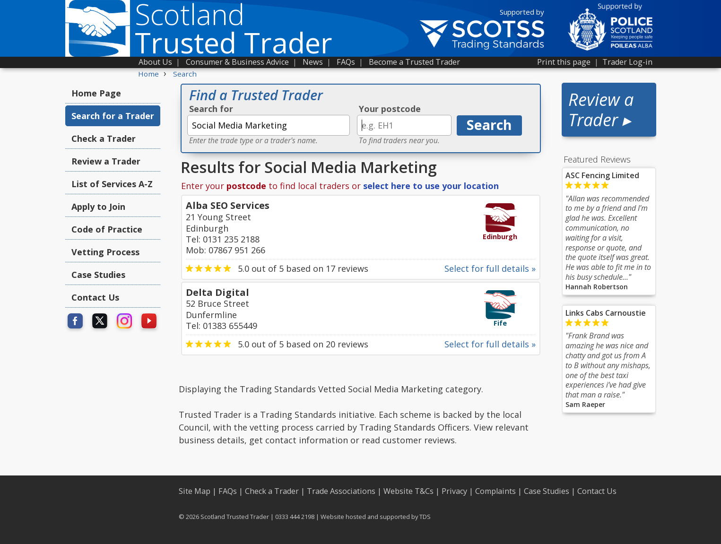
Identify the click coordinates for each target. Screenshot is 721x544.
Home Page (96, 93)
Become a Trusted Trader (414, 62)
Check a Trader (103, 138)
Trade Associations (341, 491)
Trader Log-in (627, 62)
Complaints (495, 491)
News (313, 62)
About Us (155, 62)
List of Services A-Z (112, 184)
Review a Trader (105, 161)
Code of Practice (106, 229)
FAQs (346, 62)
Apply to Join (98, 206)
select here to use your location (431, 185)
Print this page (564, 62)
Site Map (194, 491)
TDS (425, 516)
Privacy (454, 491)
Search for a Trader (112, 115)
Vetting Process (105, 252)
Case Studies (98, 274)
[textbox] (268, 125)
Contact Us (95, 297)
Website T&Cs (408, 491)
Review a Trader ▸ (601, 109)
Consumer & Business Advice (237, 62)
